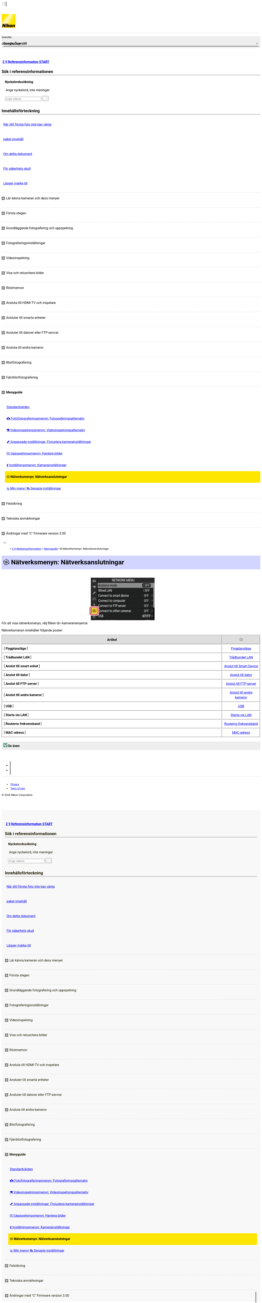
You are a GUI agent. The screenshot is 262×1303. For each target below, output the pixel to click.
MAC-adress (241, 733)
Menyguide (50, 548)
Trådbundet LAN (241, 657)
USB (241, 706)
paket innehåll (13, 139)
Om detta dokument (17, 154)
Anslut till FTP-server (241, 684)
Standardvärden (18, 407)
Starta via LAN (241, 715)
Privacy (14, 784)
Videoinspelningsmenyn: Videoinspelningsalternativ (46, 430)
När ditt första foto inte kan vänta (27, 124)
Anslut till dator (241, 675)
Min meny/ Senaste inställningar (34, 488)
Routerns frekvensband (241, 724)
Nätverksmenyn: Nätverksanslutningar (37, 477)
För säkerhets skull (17, 169)
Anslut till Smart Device (241, 666)
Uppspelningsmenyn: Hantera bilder (34, 453)
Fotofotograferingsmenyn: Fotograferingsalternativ (46, 418)
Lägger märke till (15, 183)
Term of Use (17, 788)
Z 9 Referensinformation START (25, 62)
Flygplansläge (241, 648)
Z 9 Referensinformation (26, 548)
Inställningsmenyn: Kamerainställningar (37, 465)
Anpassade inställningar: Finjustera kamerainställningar (49, 442)
